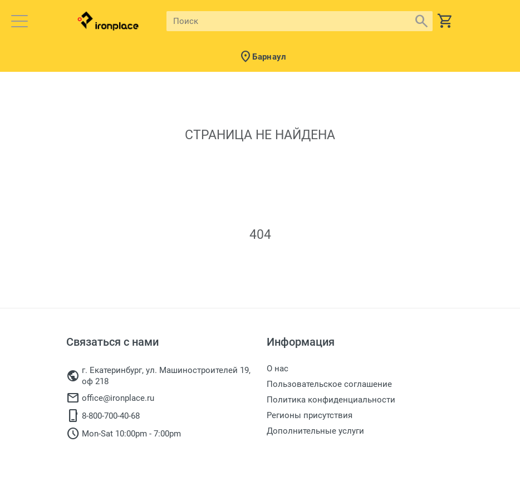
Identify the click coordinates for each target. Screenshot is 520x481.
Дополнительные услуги (315, 431)
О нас (277, 369)
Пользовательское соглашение (329, 384)
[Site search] (289, 21)
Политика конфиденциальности (331, 400)
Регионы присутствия (309, 415)
